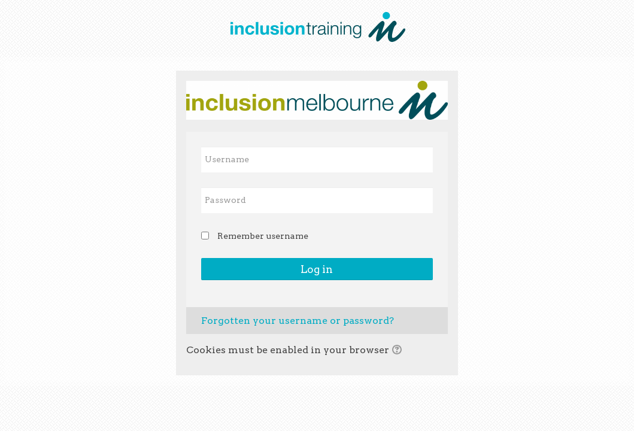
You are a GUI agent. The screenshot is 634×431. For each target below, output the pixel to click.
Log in (317, 269)
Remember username (262, 236)
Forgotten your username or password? (297, 320)
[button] (399, 351)
